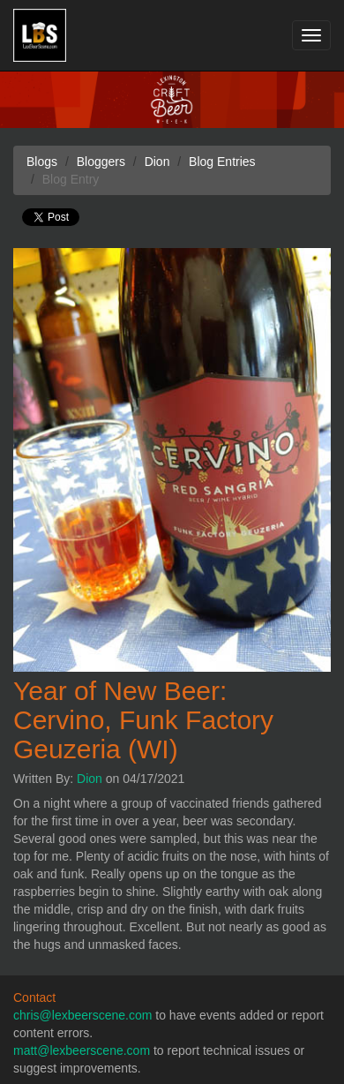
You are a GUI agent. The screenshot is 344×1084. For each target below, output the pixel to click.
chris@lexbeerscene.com (82, 1015)
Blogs (41, 161)
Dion (89, 779)
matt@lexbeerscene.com (81, 1050)
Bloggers (101, 161)
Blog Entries (222, 161)
